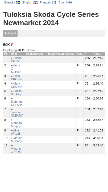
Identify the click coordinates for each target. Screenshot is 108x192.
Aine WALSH (16, 132)
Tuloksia (10, 33)
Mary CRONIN (16, 85)
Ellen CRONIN (16, 77)
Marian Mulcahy (16, 139)
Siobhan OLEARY (17, 103)
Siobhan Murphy (16, 124)
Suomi (65, 2)
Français (48, 2)
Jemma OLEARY (17, 114)
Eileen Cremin (16, 59)
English (30, 2)
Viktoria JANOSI (16, 150)
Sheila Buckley (16, 92)
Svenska (12, 2)
